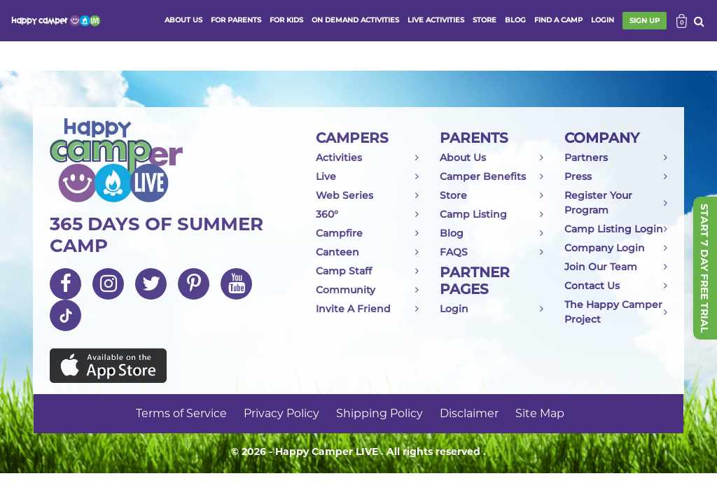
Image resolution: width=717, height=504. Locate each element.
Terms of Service (181, 413)
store (484, 19)
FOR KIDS (286, 19)
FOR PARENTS (236, 19)
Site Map (539, 413)
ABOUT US (183, 19)
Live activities (436, 19)
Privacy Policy (281, 413)
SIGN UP (644, 20)
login (602, 19)
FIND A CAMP (558, 19)
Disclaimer (469, 413)
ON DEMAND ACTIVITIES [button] (355, 19)
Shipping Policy (379, 413)
